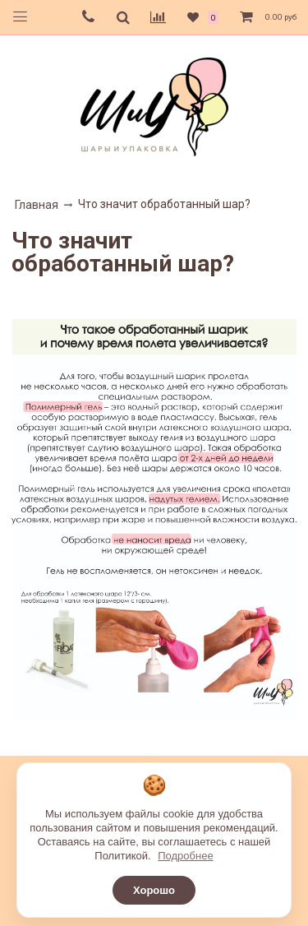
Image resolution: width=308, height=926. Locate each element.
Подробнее (185, 856)
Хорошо (154, 890)
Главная (36, 204)
